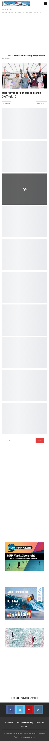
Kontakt (24, 726)
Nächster (41, 103)
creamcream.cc (30, 737)
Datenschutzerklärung (24, 722)
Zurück (6, 103)
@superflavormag (29, 697)
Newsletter (40, 722)
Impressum (9, 722)
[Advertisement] (25, 33)
